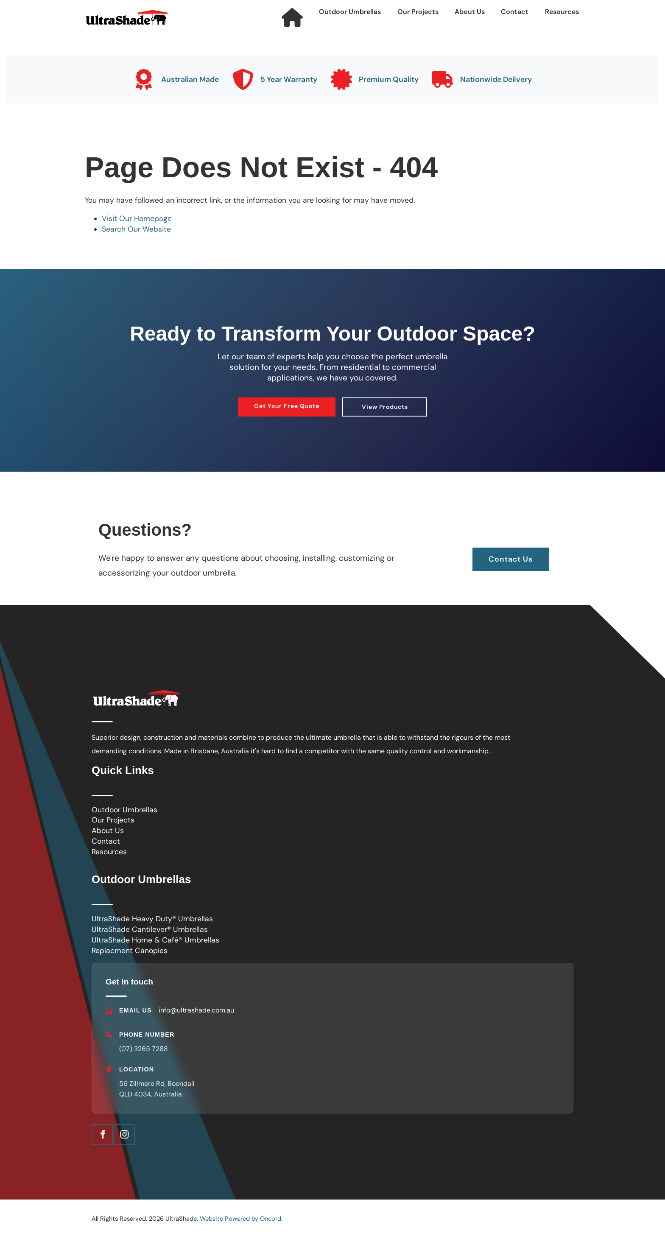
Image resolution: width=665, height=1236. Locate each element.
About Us (470, 11)
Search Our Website (136, 229)
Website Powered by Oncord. (241, 1218)
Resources (562, 11)
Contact (514, 11)
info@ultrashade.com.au (196, 1010)
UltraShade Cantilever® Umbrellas (150, 929)
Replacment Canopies (130, 950)
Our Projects (418, 11)
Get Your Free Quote (286, 402)
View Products (385, 403)
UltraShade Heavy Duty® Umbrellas (152, 918)
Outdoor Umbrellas (350, 11)
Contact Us (511, 552)
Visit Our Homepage (137, 218)
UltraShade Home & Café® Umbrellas (155, 940)
